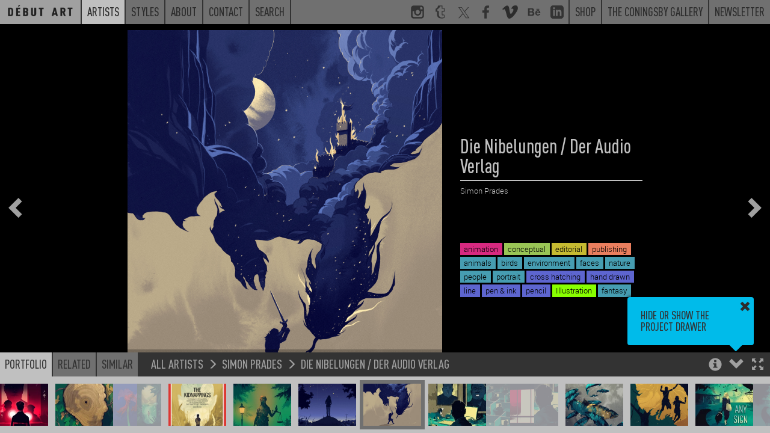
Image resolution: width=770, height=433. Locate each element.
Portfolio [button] (26, 364)
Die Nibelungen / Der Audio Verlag (375, 363)
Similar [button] (117, 364)
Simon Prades (252, 363)
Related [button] (74, 364)
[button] (757, 365)
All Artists (177, 363)
